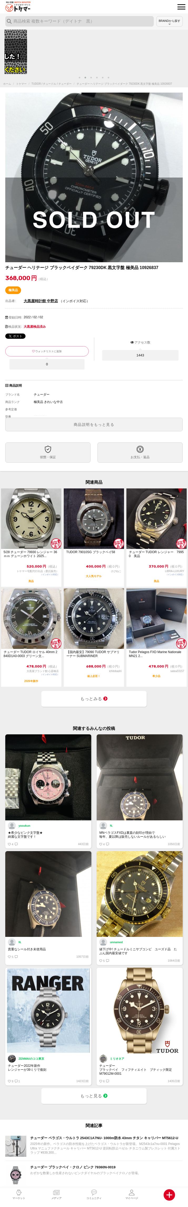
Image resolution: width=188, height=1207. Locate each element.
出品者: (10, 301)
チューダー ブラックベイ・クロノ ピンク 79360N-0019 (73, 1167)
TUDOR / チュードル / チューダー (52, 83)
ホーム (7, 83)
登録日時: (15, 317)
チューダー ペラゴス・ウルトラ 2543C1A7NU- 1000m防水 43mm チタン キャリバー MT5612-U (104, 1138)
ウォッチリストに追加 (48, 351)
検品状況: (15, 327)
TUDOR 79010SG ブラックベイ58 (90, 552)
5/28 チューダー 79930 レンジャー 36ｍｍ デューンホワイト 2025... (30, 554)
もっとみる (94, 698)
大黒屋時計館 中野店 (41, 301)
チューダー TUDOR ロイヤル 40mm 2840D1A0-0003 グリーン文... (30, 654)
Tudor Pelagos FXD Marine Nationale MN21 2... (155, 654)
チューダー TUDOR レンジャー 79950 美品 (156, 554)
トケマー (21, 83)
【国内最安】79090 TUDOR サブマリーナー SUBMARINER (93, 654)
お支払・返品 (140, 457)
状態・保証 (48, 457)
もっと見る (94, 1096)
